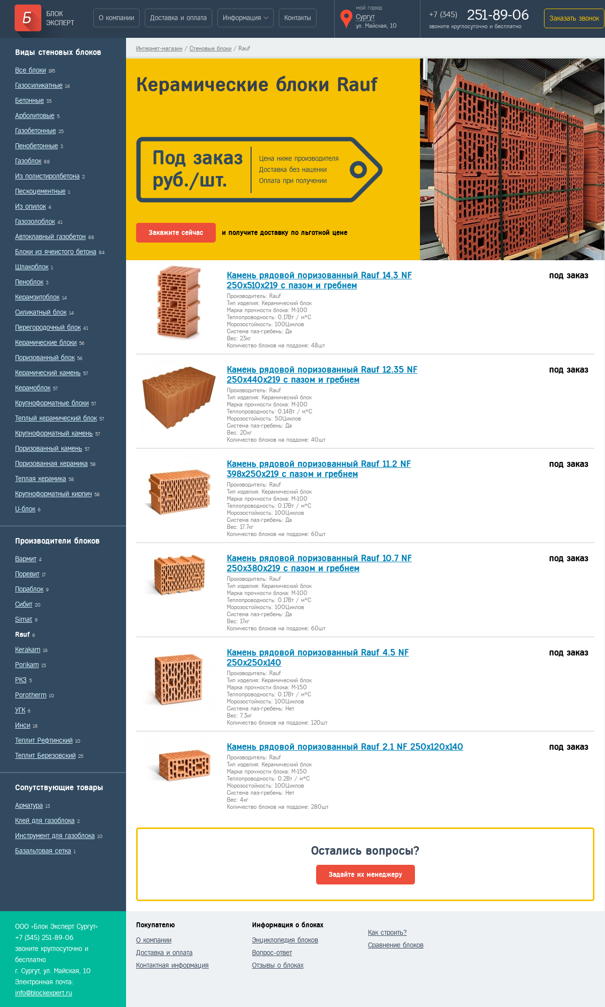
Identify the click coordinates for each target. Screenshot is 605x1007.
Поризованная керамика (51, 463)
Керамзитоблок (37, 297)
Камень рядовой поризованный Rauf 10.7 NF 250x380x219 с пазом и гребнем (319, 563)
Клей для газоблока (45, 820)
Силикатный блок (41, 312)
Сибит (23, 604)
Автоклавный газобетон (50, 237)
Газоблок (28, 161)
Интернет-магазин (159, 48)
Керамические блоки (46, 342)
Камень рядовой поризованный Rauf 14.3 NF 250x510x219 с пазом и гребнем (319, 280)
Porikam (27, 665)
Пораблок (29, 589)
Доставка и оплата (178, 18)
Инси (22, 725)
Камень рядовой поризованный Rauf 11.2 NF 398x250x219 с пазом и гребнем (319, 469)
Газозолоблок (35, 221)
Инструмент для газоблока (55, 836)
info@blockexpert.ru (43, 993)
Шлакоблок (31, 267)
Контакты (297, 18)
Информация (242, 18)
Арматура (29, 805)
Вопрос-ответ (272, 953)
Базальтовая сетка (43, 851)
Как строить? (387, 932)
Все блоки (30, 70)
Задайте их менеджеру (365, 874)
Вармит (25, 559)
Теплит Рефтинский (44, 740)
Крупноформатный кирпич (53, 494)
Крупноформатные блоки (52, 403)
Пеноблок (29, 282)
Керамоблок (32, 388)
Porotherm (30, 695)
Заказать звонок (574, 18)
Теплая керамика (40, 479)
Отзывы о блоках (278, 965)
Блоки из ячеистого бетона (55, 252)
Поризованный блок (45, 358)
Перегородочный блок (48, 327)
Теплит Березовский (45, 755)
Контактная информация (172, 965)
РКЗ (21, 680)
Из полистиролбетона (47, 176)
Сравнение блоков (396, 945)
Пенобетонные (36, 146)
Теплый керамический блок (56, 418)
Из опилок (30, 206)
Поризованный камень (48, 448)
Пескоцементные (40, 191)
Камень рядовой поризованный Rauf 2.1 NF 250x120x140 (345, 747)
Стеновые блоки (210, 48)
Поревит (27, 574)
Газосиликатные (39, 85)
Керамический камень (48, 373)
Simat (23, 619)
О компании (116, 18)
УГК (20, 710)
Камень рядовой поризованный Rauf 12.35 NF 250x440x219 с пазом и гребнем (322, 375)
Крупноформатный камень (54, 433)
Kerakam (27, 650)
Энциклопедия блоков (285, 940)
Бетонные (29, 100)
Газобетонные (35, 131)
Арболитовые (34, 116)
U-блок (25, 509)
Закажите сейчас (176, 232)
